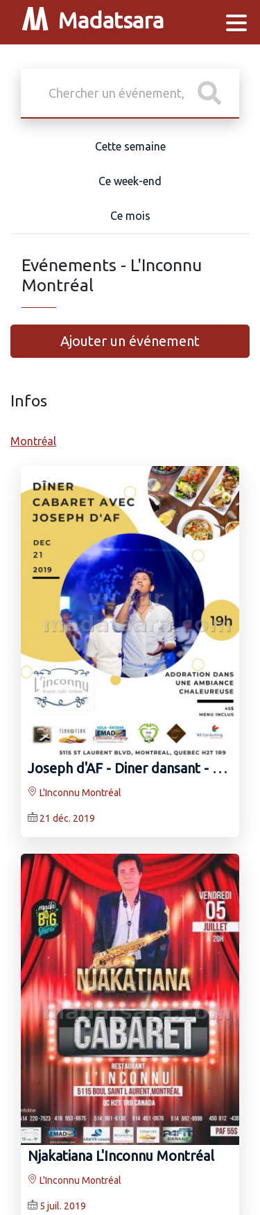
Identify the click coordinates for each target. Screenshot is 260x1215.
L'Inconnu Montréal (74, 792)
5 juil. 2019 (63, 1206)
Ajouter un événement (130, 341)
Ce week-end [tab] (130, 181)
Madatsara (93, 22)
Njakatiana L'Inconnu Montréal (121, 1156)
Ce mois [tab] (130, 215)
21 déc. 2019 (67, 818)
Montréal (33, 441)
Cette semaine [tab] (130, 146)
